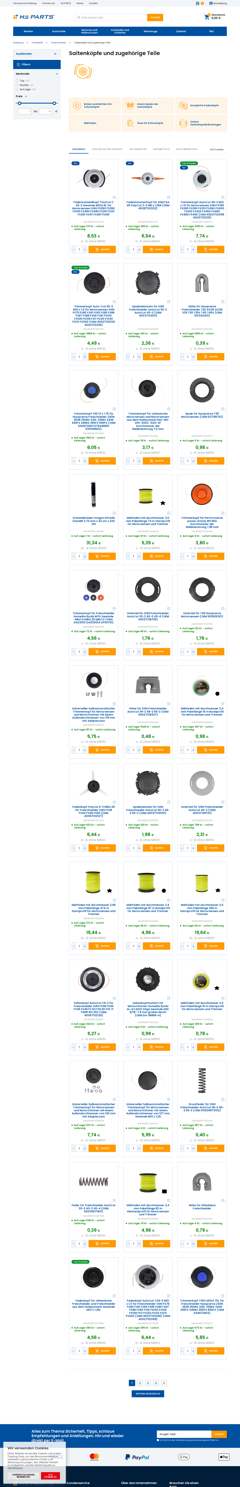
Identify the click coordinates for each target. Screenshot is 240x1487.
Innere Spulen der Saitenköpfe (147, 106)
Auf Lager (25, 89)
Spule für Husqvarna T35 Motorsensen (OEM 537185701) (202, 415)
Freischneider (58, 42)
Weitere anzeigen (148, 1393)
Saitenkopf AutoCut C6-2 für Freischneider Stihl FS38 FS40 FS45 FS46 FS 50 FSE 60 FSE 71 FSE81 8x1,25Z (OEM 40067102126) (94, 1009)
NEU (211, 31)
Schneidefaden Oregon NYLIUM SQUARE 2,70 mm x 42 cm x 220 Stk (93, 521)
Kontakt (93, 3)
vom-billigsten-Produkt (107, 149)
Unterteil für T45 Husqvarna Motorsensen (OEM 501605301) (202, 615)
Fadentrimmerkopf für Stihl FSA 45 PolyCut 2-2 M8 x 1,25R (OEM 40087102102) (147, 205)
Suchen (155, 17)
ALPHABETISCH (161, 149)
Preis (19, 96)
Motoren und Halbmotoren (89, 31)
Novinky (24, 85)
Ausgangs (78, 149)
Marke (80, 3)
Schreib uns (48, 3)
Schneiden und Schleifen (120, 31)
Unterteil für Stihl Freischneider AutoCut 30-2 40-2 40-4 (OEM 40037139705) (148, 616)
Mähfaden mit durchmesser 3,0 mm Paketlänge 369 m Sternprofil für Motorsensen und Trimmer (202, 910)
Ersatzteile (59, 31)
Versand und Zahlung (24, 3)
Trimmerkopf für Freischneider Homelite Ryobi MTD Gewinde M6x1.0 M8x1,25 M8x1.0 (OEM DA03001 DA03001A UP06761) (93, 618)
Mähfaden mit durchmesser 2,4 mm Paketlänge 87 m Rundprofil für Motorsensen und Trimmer (148, 908)
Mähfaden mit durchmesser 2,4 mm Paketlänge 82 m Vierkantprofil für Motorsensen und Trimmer (148, 1210)
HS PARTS (66, 3)
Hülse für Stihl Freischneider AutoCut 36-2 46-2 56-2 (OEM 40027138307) (147, 711)
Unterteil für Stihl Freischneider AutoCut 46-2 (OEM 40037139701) (202, 810)
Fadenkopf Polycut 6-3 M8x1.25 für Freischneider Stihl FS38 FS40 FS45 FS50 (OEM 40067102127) (93, 811)
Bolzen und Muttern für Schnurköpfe (98, 106)
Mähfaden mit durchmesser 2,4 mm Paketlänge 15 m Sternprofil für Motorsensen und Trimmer (202, 1006)
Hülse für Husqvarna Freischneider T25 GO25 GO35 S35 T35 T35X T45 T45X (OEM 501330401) (202, 311)
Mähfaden (90, 123)
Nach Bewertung (186, 149)
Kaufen (105, 249)
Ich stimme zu (50, 1475)
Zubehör (181, 31)
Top (22, 80)
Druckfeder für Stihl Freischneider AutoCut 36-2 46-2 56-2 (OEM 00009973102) (202, 1107)
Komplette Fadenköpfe (204, 105)
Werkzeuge (150, 31)
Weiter (164, 1383)
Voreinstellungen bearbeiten (23, 1475)
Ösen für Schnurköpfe (150, 123)
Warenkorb (216, 17)
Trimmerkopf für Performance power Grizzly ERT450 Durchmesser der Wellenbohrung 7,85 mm (202, 522)
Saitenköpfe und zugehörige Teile (92, 42)
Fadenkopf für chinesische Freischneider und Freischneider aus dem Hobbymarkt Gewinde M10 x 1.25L (93, 1305)
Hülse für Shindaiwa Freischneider (202, 1207)
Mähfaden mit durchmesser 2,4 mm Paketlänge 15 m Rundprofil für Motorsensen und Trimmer (202, 711)
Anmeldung (220, 3)
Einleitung (18, 42)
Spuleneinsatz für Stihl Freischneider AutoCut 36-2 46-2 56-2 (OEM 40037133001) (148, 810)
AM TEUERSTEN (138, 149)
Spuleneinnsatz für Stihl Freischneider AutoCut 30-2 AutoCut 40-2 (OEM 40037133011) (148, 311)
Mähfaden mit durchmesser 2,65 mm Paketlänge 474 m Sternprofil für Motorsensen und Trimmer (94, 910)
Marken (28, 31)
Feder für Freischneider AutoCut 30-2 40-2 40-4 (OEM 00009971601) (94, 1208)
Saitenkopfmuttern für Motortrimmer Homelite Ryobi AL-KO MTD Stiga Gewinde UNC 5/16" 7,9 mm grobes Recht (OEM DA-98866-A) (148, 1009)
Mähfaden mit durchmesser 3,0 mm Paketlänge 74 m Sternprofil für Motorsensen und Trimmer (148, 521)
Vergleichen (114, 197)
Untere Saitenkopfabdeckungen (205, 123)
